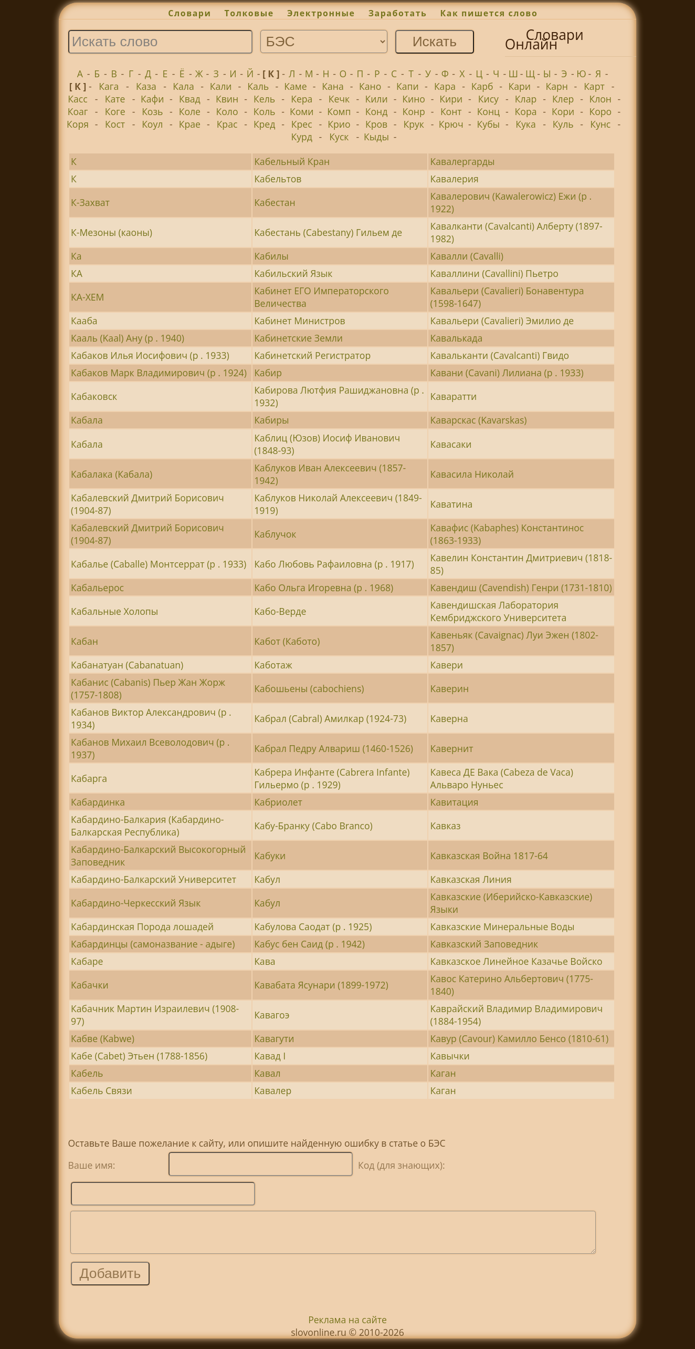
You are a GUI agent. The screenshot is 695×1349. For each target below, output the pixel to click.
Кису (488, 98)
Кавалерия (454, 178)
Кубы (488, 124)
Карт (594, 86)
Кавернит (451, 748)
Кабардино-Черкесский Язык (136, 903)
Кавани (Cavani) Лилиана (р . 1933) (507, 372)
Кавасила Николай (472, 474)
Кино (413, 98)
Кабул (267, 879)
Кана (332, 86)
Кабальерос (97, 587)
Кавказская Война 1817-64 (489, 855)
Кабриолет (278, 802)
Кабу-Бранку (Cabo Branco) (313, 825)
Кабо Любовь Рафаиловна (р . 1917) (334, 564)
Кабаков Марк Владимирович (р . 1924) (159, 372)
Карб (482, 86)
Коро (600, 111)
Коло (227, 111)
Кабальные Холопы (114, 611)
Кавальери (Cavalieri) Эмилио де (502, 320)
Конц (488, 111)
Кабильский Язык (293, 273)
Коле (190, 111)
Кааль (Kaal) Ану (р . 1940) (127, 338)
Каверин (449, 688)
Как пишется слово (489, 13)
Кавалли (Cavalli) (466, 256)
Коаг (78, 111)
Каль (258, 86)
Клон (600, 98)
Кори (563, 111)
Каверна (449, 718)
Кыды (376, 136)
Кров (376, 124)
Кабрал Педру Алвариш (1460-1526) (333, 748)
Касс (77, 98)
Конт (451, 111)
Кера (301, 98)
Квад (190, 98)
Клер (563, 98)
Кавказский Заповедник (484, 944)
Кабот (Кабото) (287, 641)
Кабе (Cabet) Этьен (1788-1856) (139, 1055)
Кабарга (89, 778)
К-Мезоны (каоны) (111, 232)
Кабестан (274, 202)
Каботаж (273, 664)
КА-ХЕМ (87, 297)
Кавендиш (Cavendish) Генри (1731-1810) (521, 587)
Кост (115, 124)
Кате (115, 98)
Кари (519, 86)
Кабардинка (98, 802)
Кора (526, 111)
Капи (407, 86)
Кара (445, 86)
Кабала (87, 420)
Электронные (321, 13)
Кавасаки (451, 444)
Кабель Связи (101, 1090)
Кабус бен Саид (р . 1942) (309, 944)
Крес (301, 124)
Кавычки (450, 1055)
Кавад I (270, 1055)
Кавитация (454, 802)
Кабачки (90, 985)
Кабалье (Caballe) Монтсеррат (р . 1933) (158, 564)
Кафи (152, 98)
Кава (264, 961)
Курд (301, 136)
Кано (370, 86)
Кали (221, 86)
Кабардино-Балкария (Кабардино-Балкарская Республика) (147, 825)
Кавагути (274, 1038)
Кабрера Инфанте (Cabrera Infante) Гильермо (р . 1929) (331, 778)
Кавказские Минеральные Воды (502, 926)
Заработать (397, 13)
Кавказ (445, 825)
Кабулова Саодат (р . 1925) (313, 926)
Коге (115, 111)
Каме (295, 86)
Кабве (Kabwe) (102, 1038)
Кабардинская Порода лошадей (142, 926)
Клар (525, 98)
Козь (152, 111)
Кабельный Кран (292, 161)
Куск (339, 136)
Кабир (268, 372)
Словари (189, 13)
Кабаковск (94, 396)
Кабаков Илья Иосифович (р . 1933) (150, 355)
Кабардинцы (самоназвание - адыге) (153, 944)
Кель (264, 98)
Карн (557, 86)
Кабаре (87, 961)
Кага (109, 86)
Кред (265, 124)
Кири (450, 98)
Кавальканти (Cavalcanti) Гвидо (500, 355)
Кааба (84, 320)
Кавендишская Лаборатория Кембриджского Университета (498, 611)
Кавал (267, 1073)
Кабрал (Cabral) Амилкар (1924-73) (330, 718)
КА (76, 273)
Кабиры (271, 420)
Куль (563, 124)
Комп (339, 111)
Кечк (339, 98)
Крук (413, 124)
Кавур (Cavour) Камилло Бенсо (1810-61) (519, 1038)
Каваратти (453, 396)
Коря (78, 124)
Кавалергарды (462, 161)
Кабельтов (277, 178)
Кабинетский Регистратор (312, 355)
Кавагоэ (271, 1014)
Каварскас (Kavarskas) (478, 420)
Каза (146, 86)
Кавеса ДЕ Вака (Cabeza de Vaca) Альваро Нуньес (501, 778)
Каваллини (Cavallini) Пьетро (494, 273)
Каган (443, 1073)
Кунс (600, 124)
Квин (227, 98)
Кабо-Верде (280, 611)
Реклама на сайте (347, 1327)
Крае (190, 124)
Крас (227, 124)
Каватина (451, 504)
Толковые (249, 13)
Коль (265, 111)
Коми (301, 111)
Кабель (87, 1073)
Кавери (446, 664)
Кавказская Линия (471, 879)
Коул (152, 124)
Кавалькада (456, 338)
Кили (376, 98)
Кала (183, 86)
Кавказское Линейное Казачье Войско (516, 961)
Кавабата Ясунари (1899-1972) (321, 985)
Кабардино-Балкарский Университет (153, 879)
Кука (525, 124)
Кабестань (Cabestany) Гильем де (328, 232)
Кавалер (272, 1090)
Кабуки (270, 855)
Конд (376, 111)
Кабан (84, 641)
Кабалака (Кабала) (111, 474)
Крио (339, 124)
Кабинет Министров (299, 320)
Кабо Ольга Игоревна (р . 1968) (323, 587)
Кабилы (271, 256)
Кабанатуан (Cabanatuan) (127, 664)
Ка (76, 256)
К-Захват (90, 202)
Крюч (451, 124)
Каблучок (275, 534)
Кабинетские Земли (298, 338)
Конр (414, 111)
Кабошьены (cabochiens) (309, 688)
